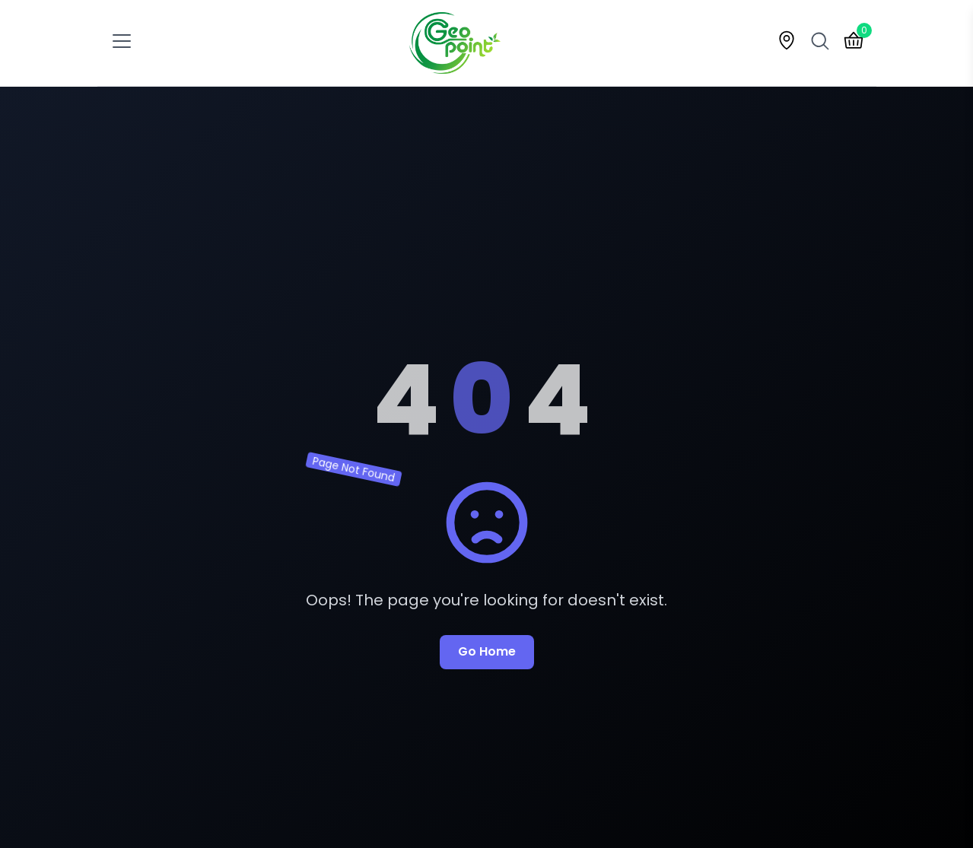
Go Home (487, 651)
